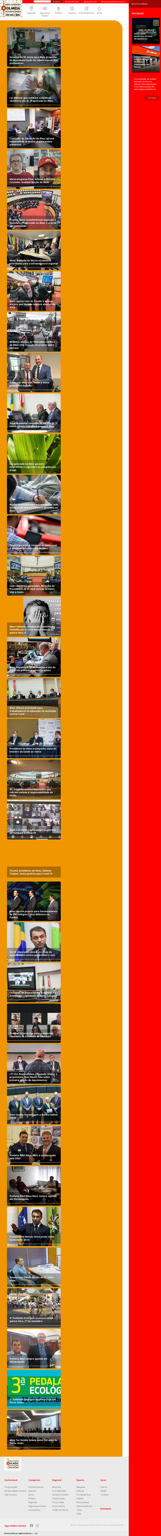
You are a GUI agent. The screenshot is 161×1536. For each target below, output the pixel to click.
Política (58, 13)
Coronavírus (34, 1510)
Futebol (80, 1498)
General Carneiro (60, 1494)
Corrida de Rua (83, 1494)
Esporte (72, 13)
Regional (31, 13)
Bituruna (56, 1487)
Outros (103, 1487)
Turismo (104, 1494)
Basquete (80, 1487)
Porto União (58, 1502)
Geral (99, 13)
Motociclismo (82, 1502)
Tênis (79, 1510)
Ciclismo (80, 1490)
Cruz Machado (59, 1490)
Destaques (105, 1508)
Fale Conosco (10, 1494)
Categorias (34, 1480)
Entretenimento (86, 13)
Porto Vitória (58, 1506)
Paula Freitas (58, 1498)
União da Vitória (60, 1510)
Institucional (10, 1480)
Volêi (78, 1513)
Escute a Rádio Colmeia (15, 1490)
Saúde (103, 1490)
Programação (10, 1487)
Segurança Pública (45, 14)
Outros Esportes (84, 1506)
